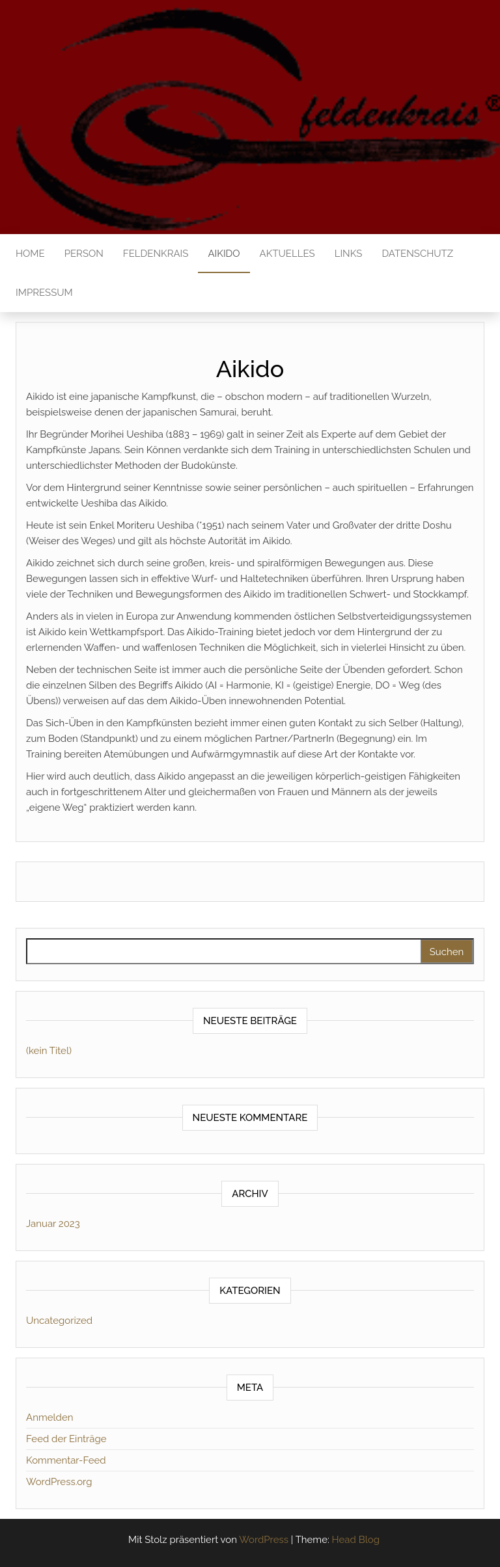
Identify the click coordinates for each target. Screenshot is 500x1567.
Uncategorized (59, 1320)
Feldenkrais (156, 253)
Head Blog (356, 1540)
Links (349, 253)
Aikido (224, 253)
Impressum (44, 292)
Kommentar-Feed (66, 1460)
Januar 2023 (53, 1224)
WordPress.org (59, 1482)
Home (30, 253)
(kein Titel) (49, 1051)
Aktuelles (287, 253)
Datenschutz (417, 253)
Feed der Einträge (66, 1439)
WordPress (263, 1540)
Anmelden (49, 1417)
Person (84, 253)
